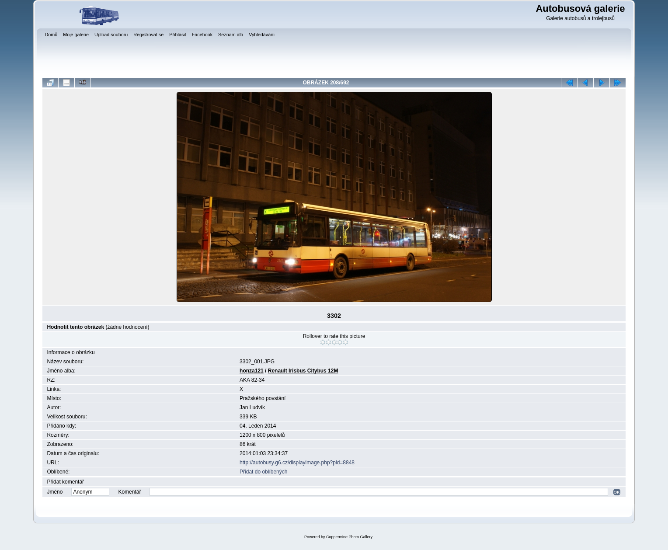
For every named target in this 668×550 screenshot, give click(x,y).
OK (617, 492)
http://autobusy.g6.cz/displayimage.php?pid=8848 (297, 462)
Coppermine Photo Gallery (349, 537)
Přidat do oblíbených (263, 472)
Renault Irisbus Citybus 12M (303, 371)
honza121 (252, 371)
